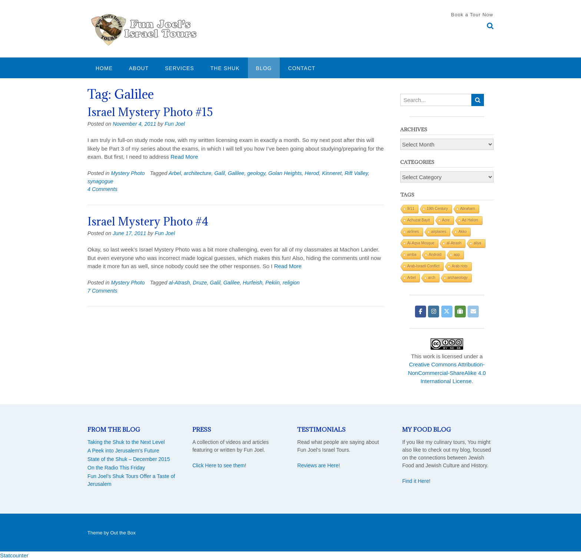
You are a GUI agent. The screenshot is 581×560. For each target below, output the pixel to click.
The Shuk (225, 68)
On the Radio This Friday (116, 468)
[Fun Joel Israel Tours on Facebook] (420, 311)
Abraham (467, 209)
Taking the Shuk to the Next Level (126, 442)
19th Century (437, 209)
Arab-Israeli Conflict (423, 266)
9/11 (410, 209)
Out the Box (123, 533)
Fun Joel (175, 124)
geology (256, 173)
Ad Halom (470, 220)
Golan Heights (285, 173)
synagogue (100, 181)
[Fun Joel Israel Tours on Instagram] (433, 311)
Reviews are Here (317, 465)
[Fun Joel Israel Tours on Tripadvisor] (460, 311)
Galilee (236, 173)
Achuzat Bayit (418, 220)
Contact (301, 68)
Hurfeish (252, 283)
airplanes (438, 232)
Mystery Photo (128, 173)
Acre (446, 220)
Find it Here (415, 481)
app (457, 255)
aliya (477, 243)
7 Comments (102, 291)
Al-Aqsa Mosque (420, 243)
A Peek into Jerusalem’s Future (123, 451)
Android (435, 255)
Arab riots (460, 266)
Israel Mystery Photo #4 (148, 221)
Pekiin (272, 283)
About (139, 68)
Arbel (175, 173)
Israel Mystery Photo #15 (150, 112)
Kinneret (332, 173)
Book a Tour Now (472, 14)
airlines (413, 232)
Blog (264, 68)
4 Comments (102, 189)
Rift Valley (356, 173)
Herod (312, 173)
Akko (462, 232)
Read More (184, 157)
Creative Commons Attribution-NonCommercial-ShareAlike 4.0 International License (447, 372)
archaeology (458, 278)
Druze (200, 283)
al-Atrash (179, 283)
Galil (219, 173)
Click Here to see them (218, 465)
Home (104, 68)
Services (179, 68)
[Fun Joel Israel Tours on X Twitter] (446, 311)
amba (411, 255)
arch (431, 278)
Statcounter (14, 555)
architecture (197, 173)
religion (291, 283)
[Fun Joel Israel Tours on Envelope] (473, 311)
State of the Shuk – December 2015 (128, 459)
